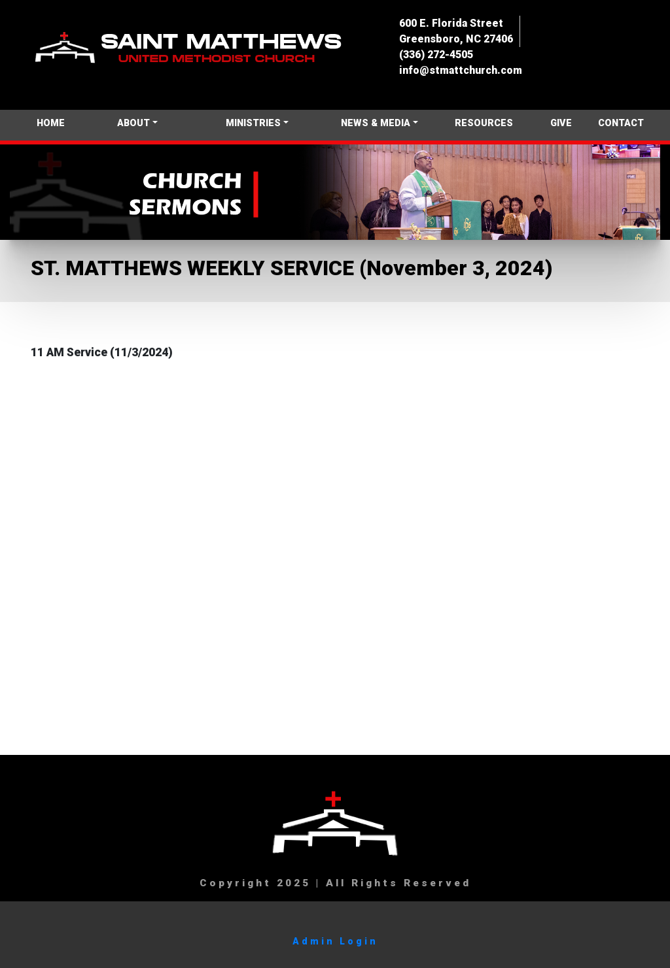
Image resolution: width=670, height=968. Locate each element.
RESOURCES (484, 123)
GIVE (561, 123)
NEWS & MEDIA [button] (375, 123)
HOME (51, 123)
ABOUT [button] (133, 123)
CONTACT (621, 123)
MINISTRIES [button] (253, 123)
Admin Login (335, 941)
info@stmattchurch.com (460, 70)
